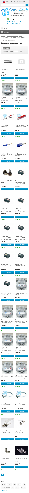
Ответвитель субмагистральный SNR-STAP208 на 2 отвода (21, 293)
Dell (24, 484)
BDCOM (3, 484)
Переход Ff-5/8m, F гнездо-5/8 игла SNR (6, 431)
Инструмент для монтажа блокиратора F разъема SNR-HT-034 (21, 154)
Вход (13, 1)
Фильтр (6, 48)
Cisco (14, 484)
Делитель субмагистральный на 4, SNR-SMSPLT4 (21, 99)
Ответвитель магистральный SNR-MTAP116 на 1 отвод (20, 210)
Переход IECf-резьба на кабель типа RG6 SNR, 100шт (21, 460)
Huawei (17, 487)
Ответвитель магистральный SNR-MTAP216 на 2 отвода (20, 265)
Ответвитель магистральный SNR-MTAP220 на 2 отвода (6, 293)
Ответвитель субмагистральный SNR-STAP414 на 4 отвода (21, 377)
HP (12, 487)
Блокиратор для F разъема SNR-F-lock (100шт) (6, 71)
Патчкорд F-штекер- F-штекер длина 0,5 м (20, 403)
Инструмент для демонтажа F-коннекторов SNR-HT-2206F (6, 126)
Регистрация (21, 1)
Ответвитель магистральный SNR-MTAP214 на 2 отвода (6, 265)
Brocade (9, 484)
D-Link (19, 484)
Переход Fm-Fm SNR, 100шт (6, 459)
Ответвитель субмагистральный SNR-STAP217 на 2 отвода (21, 349)
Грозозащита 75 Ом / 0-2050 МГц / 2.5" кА (20, 70)
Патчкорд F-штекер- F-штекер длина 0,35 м (6, 403)
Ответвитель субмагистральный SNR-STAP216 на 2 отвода (7, 349)
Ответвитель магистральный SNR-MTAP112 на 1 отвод (6, 210)
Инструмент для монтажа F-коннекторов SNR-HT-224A (21, 126)
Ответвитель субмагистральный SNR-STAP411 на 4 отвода (7, 377)
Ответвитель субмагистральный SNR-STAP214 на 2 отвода (21, 321)
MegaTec (23, 487)
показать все (4, 490)
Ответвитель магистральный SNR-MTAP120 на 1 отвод (6, 238)
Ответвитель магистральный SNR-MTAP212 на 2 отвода (20, 238)
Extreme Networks (6, 487)
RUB (7, 1)
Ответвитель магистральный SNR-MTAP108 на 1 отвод (20, 182)
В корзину (7, 78)
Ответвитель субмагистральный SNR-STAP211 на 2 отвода (7, 321)
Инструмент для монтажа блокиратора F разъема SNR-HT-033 (7, 154)
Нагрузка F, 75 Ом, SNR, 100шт (6, 181)
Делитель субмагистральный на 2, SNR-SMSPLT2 (7, 99)
